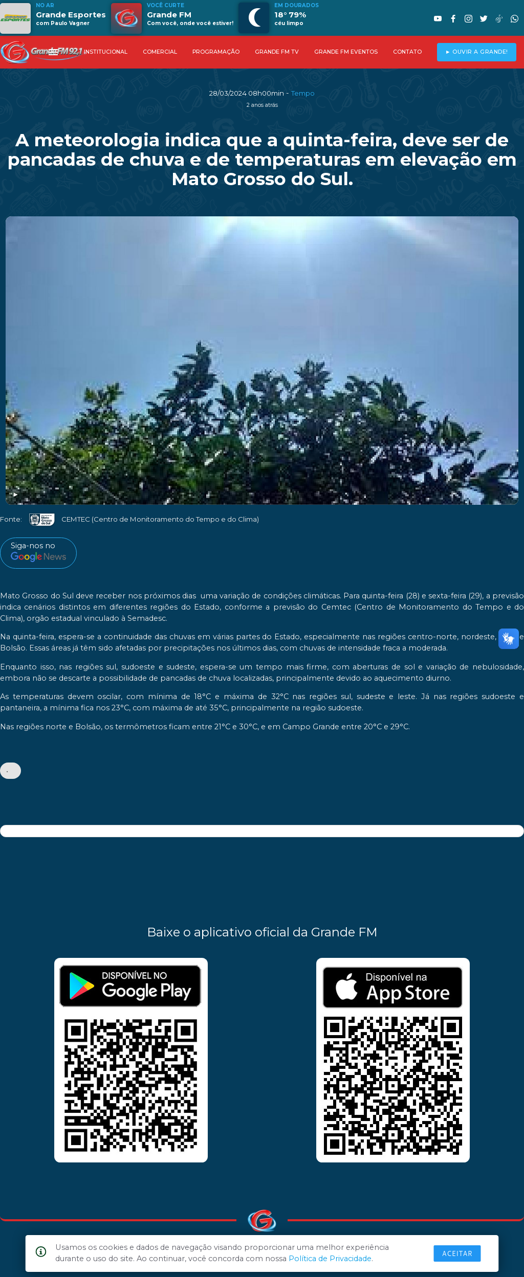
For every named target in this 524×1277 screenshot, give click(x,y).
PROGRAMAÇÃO (215, 52)
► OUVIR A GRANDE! (476, 52)
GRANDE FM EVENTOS (346, 52)
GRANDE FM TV (277, 52)
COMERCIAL (160, 52)
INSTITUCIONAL (105, 52)
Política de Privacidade (330, 1258)
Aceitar (457, 1253)
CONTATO (407, 52)
